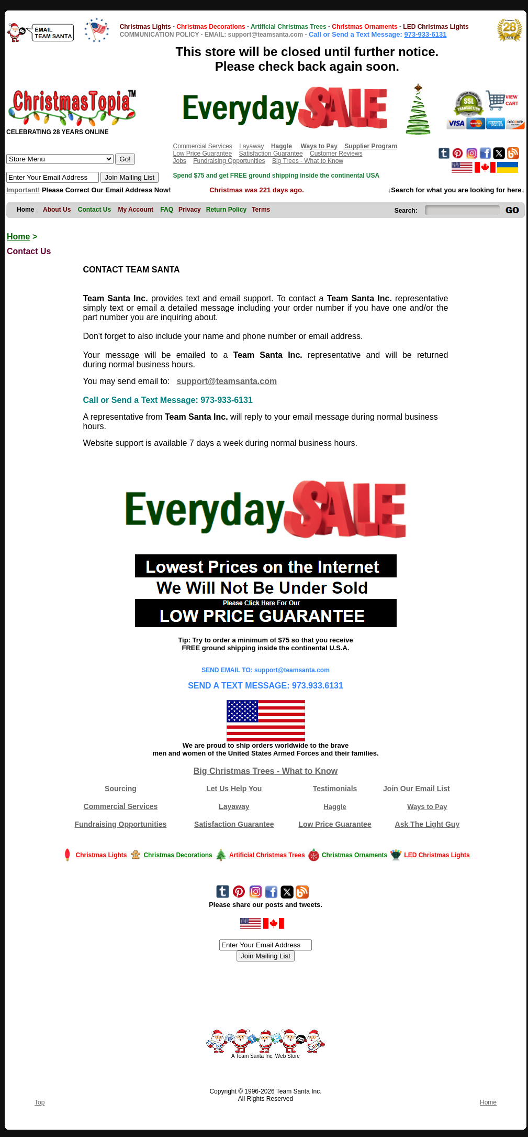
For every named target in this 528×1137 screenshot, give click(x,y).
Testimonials (335, 788)
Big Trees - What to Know (307, 161)
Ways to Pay (427, 807)
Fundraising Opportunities (229, 161)
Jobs (179, 161)
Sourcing (121, 788)
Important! (23, 190)
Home (18, 236)
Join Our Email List (416, 788)
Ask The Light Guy (427, 824)
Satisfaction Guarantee (271, 153)
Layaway (251, 146)
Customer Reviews (336, 153)
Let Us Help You (234, 788)
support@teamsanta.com (227, 381)
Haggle (334, 807)
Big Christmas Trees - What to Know (266, 771)
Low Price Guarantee (202, 153)
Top (39, 1102)
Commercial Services (202, 146)
